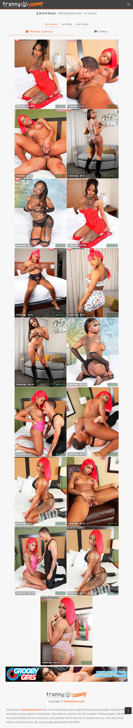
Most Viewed (82, 24)
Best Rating (66, 24)
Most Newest (51, 24)
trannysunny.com (74, 701)
